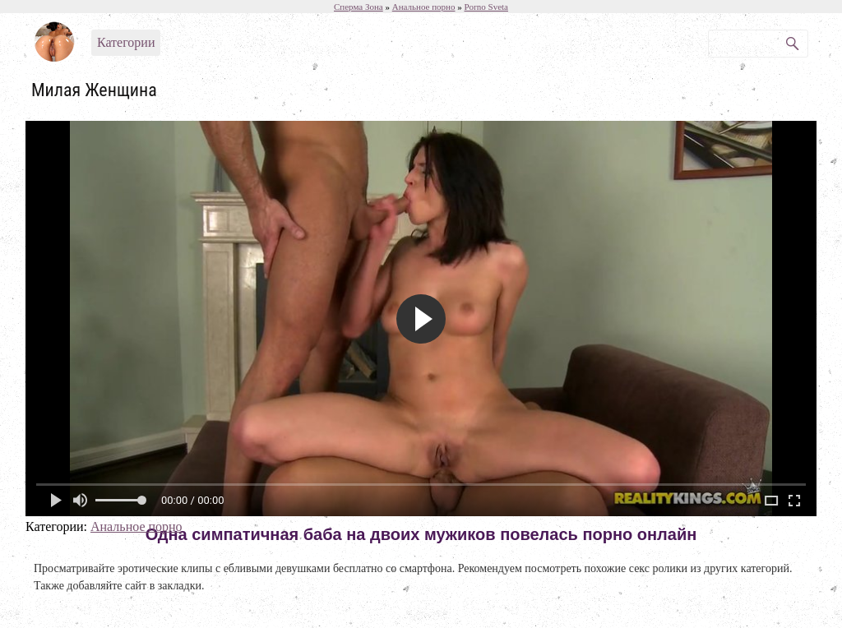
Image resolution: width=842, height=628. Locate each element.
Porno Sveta (486, 7)
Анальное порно (136, 526)
